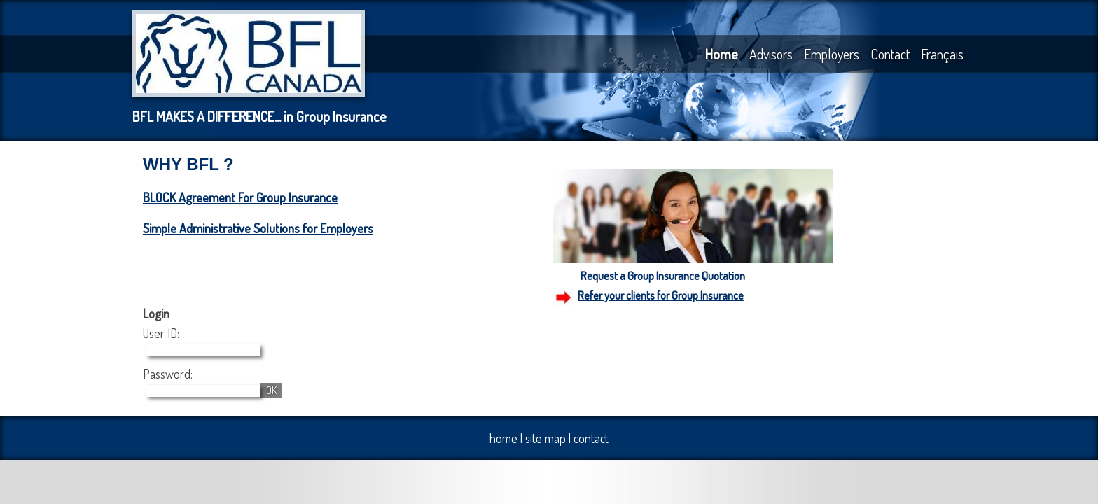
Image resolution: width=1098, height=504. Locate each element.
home (503, 438)
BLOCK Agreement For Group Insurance (240, 197)
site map (545, 438)
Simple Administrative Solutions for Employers (258, 228)
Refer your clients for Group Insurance (661, 295)
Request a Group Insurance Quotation (663, 276)
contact (591, 438)
